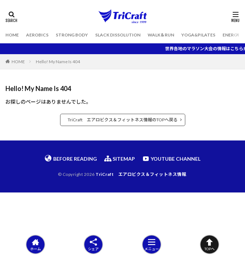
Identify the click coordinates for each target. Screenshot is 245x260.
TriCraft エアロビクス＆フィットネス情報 (141, 174)
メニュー (152, 244)
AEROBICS (37, 35)
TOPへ (209, 244)
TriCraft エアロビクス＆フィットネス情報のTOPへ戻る (123, 119)
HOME (12, 35)
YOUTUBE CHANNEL (171, 158)
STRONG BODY (72, 35)
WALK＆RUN (161, 35)
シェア (93, 244)
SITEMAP (119, 158)
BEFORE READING (71, 158)
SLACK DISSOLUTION (117, 35)
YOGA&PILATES (198, 35)
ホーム (35, 244)
